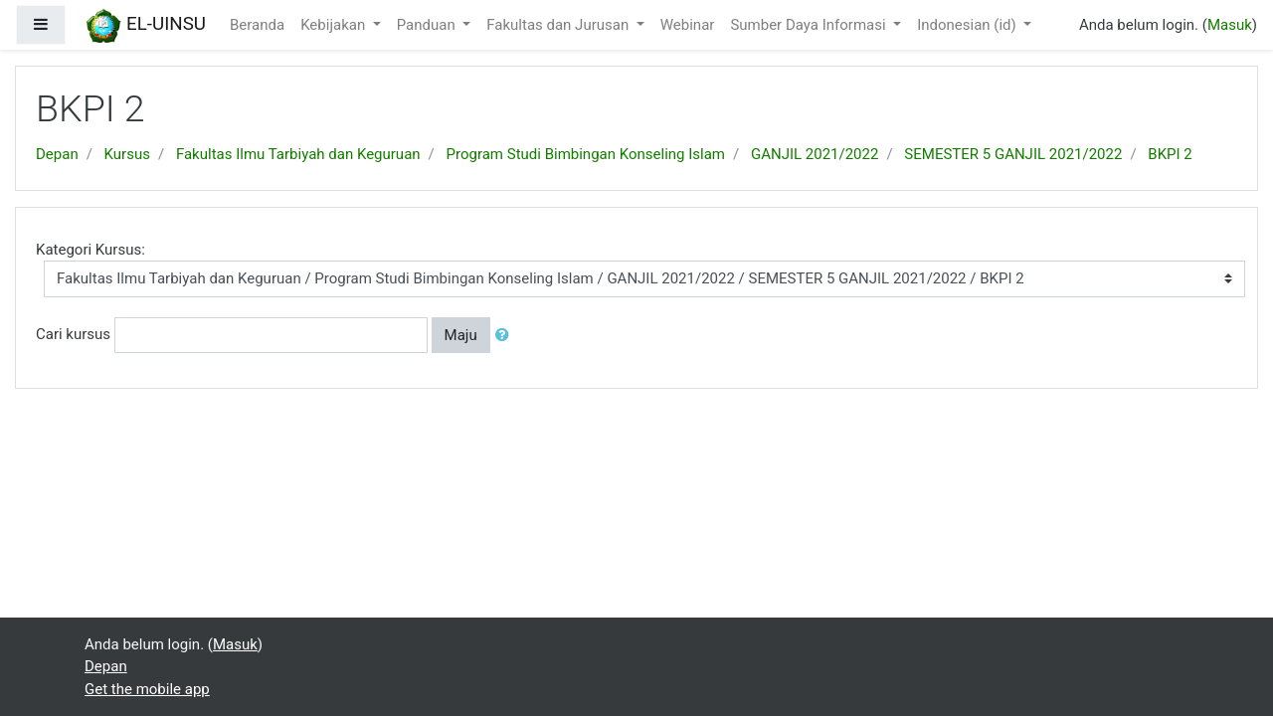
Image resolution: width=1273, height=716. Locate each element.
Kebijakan (334, 25)
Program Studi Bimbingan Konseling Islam (586, 154)
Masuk (1229, 25)
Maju (461, 335)
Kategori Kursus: (90, 250)
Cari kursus (73, 334)
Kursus (127, 154)
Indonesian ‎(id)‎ (968, 25)
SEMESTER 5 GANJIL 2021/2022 (1013, 154)
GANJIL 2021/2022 (815, 154)
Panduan (428, 25)
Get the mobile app (147, 689)
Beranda (257, 25)
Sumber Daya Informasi (809, 25)
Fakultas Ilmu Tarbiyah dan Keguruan (298, 154)
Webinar (687, 25)
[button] (506, 335)
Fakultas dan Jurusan (559, 25)
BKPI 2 (1169, 154)
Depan (57, 154)
